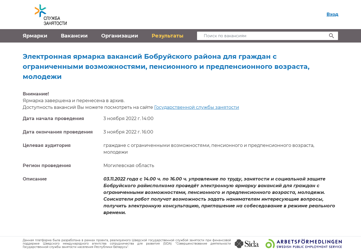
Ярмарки (35, 36)
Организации (119, 36)
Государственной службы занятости (196, 107)
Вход (332, 14)
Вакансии (74, 36)
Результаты (167, 36)
